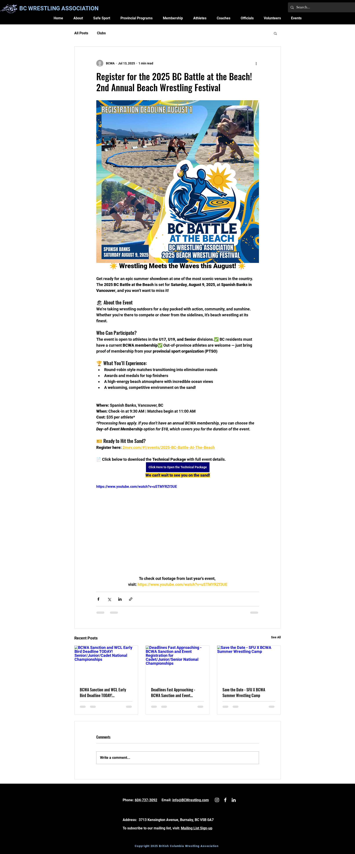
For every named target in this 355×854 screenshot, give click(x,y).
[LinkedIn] (234, 800)
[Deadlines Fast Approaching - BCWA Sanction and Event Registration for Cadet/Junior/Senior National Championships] (177, 663)
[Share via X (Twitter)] (109, 599)
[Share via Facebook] (98, 599)
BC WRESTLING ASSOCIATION (58, 8)
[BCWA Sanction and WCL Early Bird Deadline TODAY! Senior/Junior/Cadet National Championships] (106, 663)
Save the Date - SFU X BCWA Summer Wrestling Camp (243, 692)
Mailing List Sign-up (196, 828)
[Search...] (325, 7)
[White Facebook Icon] (225, 800)
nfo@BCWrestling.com (191, 800)
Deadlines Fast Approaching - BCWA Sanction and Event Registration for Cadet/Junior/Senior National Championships (173, 692)
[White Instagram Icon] (217, 800)
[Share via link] (131, 599)
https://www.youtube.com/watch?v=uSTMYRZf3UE (136, 486)
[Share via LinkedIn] (120, 599)
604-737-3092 (146, 800)
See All (276, 637)
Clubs (101, 33)
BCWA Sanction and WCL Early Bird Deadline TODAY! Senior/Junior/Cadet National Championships (103, 692)
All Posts (81, 33)
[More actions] (256, 63)
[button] (78, 18)
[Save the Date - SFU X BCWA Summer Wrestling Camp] (249, 663)
